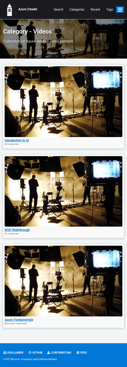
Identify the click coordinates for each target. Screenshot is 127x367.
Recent (95, 9)
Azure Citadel (20, 9)
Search (58, 9)
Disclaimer (13, 352)
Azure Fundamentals (19, 320)
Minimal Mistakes (48, 359)
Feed (81, 352)
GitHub (35, 352)
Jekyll (35, 359)
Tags (109, 9)
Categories (76, 9)
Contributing (59, 352)
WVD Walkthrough (17, 230)
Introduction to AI (17, 140)
